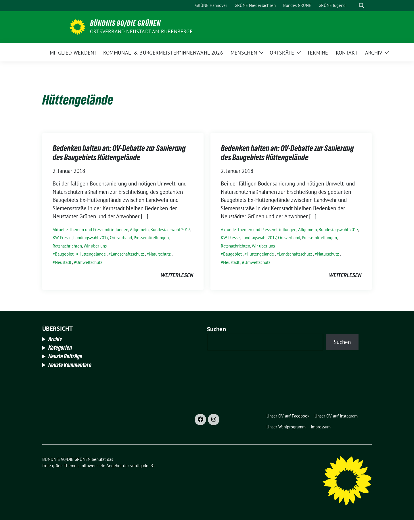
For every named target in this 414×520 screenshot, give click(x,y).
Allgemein (139, 229)
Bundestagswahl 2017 (170, 229)
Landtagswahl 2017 (90, 237)
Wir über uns (95, 246)
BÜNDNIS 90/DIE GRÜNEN (125, 23)
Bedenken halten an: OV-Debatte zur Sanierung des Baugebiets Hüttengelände (119, 153)
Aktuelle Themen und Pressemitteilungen (90, 229)
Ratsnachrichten (67, 246)
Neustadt (63, 262)
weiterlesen (177, 275)
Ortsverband (121, 237)
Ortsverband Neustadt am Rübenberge (141, 31)
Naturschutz (160, 254)
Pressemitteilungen (151, 237)
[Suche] (353, 5)
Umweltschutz (89, 262)
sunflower (87, 465)
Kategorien (60, 347)
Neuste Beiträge (65, 356)
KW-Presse (62, 237)
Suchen (216, 329)
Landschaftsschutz (127, 254)
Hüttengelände (92, 254)
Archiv (55, 339)
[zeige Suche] (361, 5)
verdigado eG (142, 465)
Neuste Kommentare (69, 365)
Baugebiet (64, 254)
